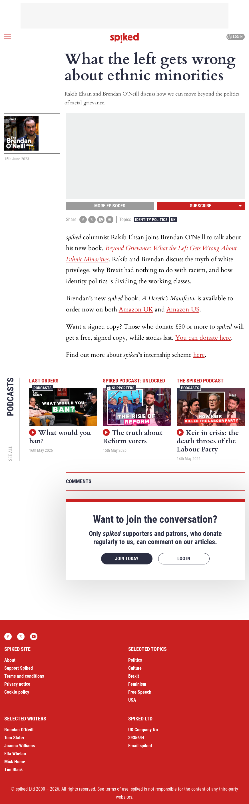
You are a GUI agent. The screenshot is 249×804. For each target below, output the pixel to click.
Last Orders (44, 381)
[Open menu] (8, 36)
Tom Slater (14, 737)
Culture (135, 668)
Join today (126, 558)
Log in (234, 37)
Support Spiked (18, 668)
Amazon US (182, 309)
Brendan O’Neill (18, 729)
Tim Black (13, 769)
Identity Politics (151, 219)
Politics (135, 660)
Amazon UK (136, 309)
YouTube (33, 636)
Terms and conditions (24, 676)
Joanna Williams (19, 745)
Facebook (8, 636)
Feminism (137, 684)
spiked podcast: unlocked (134, 381)
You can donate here (203, 337)
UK (173, 219)
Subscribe (200, 205)
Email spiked (140, 745)
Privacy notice (17, 684)
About (9, 660)
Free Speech (139, 692)
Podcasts (42, 388)
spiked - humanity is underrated (124, 38)
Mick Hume (14, 761)
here (199, 355)
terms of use (116, 789)
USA (132, 700)
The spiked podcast (200, 381)
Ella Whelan (15, 753)
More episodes (109, 205)
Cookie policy (16, 692)
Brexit (133, 676)
